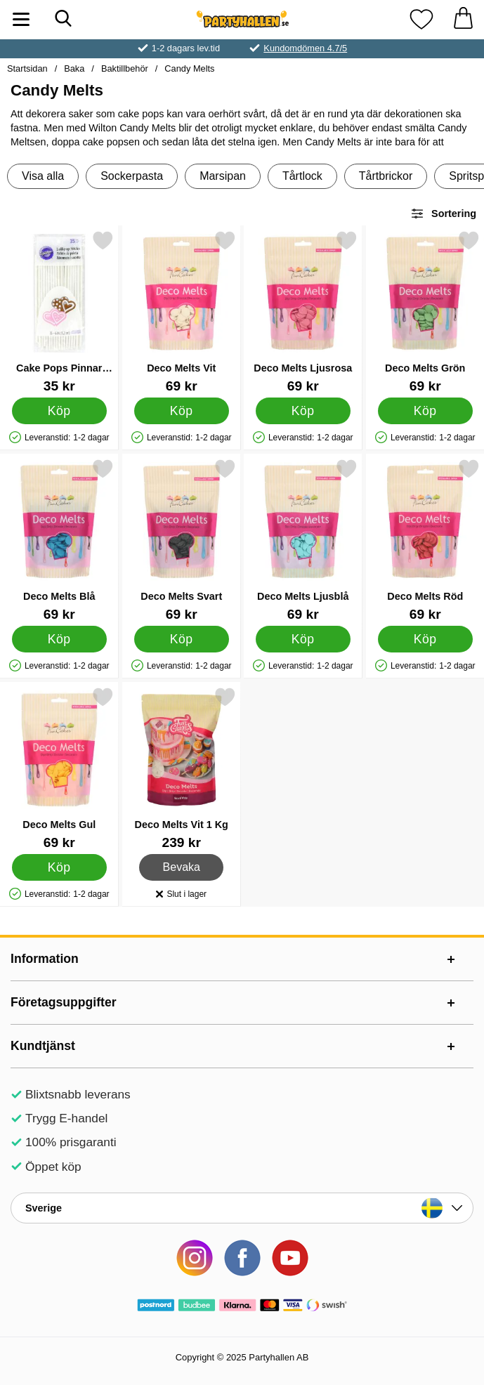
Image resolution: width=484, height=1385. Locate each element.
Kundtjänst (43, 1046)
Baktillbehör (124, 68)
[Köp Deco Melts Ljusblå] (303, 639)
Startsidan (27, 68)
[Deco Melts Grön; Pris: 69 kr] (425, 311)
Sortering (443, 213)
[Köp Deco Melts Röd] (424, 639)
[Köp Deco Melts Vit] (180, 411)
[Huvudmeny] (21, 19)
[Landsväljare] (242, 1208)
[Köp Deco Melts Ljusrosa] (303, 411)
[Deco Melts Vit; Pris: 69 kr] (181, 311)
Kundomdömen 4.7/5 (305, 48)
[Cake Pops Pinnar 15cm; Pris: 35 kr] (59, 311)
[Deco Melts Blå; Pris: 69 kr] (59, 540)
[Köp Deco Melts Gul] (59, 867)
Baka (74, 68)
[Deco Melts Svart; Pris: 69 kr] (181, 540)
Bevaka (181, 867)
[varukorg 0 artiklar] (463, 19)
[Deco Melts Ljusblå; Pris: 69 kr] (303, 540)
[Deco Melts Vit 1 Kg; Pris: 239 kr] (181, 768)
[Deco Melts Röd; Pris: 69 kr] (425, 540)
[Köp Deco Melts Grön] (424, 411)
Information (45, 959)
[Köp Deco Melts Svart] (180, 639)
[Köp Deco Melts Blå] (59, 639)
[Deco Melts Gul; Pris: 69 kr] (59, 768)
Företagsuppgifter (64, 1002)
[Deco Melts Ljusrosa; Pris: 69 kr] (303, 311)
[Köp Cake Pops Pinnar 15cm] (59, 411)
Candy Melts (189, 68)
